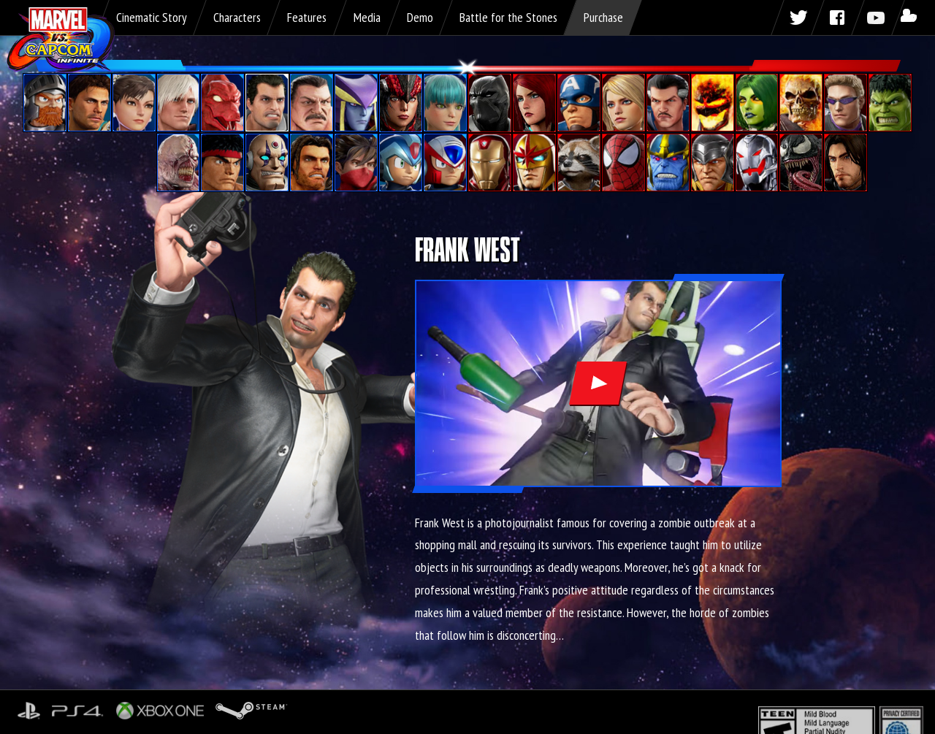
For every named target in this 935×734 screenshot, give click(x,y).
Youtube (878, 17)
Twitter (798, 17)
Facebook (838, 17)
